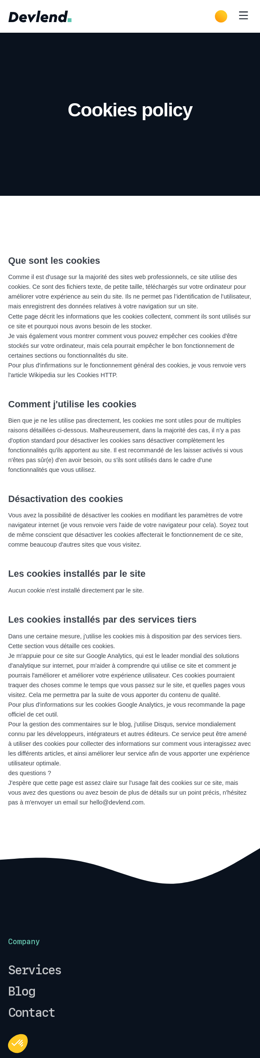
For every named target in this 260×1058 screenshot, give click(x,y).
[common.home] (39, 16)
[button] (18, 1043)
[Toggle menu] (243, 16)
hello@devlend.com (117, 802)
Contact (31, 1012)
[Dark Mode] (221, 16)
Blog (21, 991)
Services (34, 970)
